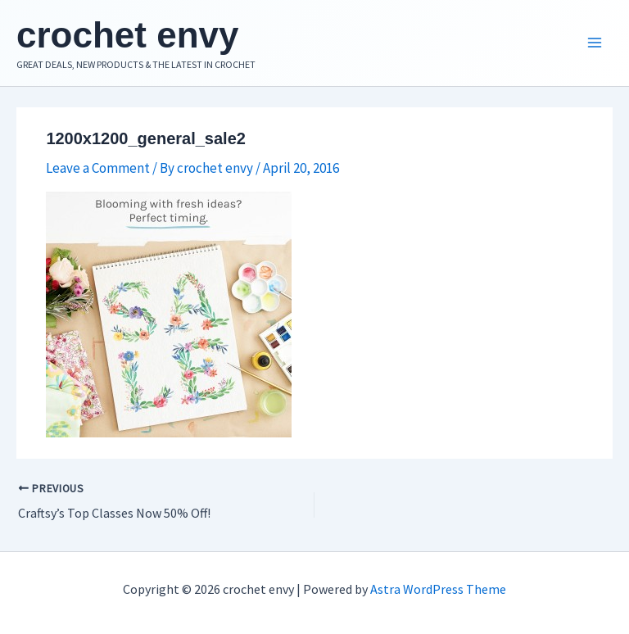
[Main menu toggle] (595, 43)
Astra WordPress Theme (438, 589)
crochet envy (127, 35)
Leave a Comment (98, 168)
